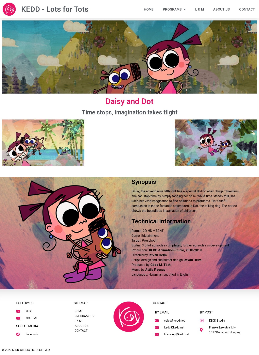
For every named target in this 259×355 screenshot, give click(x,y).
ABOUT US (221, 9)
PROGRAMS (174, 9)
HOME (149, 9)
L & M (199, 9)
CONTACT (247, 9)
